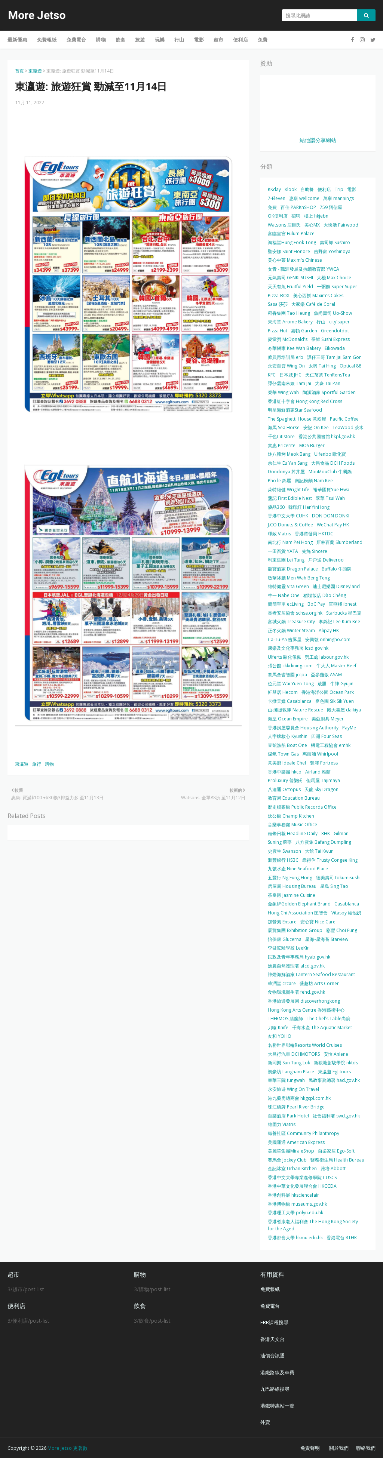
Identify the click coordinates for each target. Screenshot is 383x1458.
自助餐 (307, 189)
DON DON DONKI (330, 516)
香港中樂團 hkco (284, 772)
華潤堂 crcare (282, 983)
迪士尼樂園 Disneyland (336, 586)
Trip (339, 189)
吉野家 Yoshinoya (332, 251)
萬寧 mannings (338, 198)
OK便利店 (278, 216)
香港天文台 (272, 1339)
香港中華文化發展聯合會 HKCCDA (302, 1186)
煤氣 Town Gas (283, 754)
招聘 (295, 216)
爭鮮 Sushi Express (330, 339)
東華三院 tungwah (286, 1080)
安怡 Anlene (336, 1054)
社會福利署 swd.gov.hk (336, 1116)
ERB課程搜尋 (274, 1322)
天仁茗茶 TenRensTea (327, 375)
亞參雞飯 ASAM (326, 674)
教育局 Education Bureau (294, 798)
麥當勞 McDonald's (287, 339)
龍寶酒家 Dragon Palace (293, 569)
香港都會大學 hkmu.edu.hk (295, 1237)
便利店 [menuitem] (240, 39)
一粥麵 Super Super (337, 286)
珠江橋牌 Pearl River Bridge (296, 1107)
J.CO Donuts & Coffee (290, 525)
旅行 (36, 764)
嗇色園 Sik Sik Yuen (334, 701)
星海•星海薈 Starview (326, 939)
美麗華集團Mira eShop (291, 1151)
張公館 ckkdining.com (290, 665)
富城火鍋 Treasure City (291, 621)
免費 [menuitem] (262, 39)
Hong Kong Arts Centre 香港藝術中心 (306, 1010)
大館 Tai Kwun (319, 851)
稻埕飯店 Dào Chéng (324, 595)
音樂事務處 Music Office (292, 824)
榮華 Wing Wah (283, 392)
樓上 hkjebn (316, 216)
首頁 (19, 71)
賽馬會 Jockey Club (287, 1160)
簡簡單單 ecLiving (286, 604)
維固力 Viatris (281, 1124)
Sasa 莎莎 (278, 304)
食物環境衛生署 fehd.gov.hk (296, 992)
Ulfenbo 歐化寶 (330, 454)
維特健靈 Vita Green (288, 586)
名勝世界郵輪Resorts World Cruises (305, 1045)
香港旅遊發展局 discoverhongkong (304, 1001)
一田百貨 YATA (283, 551)
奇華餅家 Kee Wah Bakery (294, 348)
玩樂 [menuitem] (160, 39)
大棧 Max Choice (334, 277)
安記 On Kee (316, 427)
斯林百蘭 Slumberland (339, 542)
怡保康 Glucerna (284, 939)
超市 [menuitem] (218, 39)
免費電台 (270, 1305)
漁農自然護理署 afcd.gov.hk (296, 966)
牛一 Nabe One (284, 595)
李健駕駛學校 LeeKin (289, 948)
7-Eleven (276, 198)
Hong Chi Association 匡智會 (298, 913)
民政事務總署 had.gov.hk (334, 1080)
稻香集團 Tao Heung (289, 313)
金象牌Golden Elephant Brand (299, 904)
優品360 (276, 507)
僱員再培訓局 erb (285, 357)
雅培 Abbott (333, 1168)
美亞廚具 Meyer (328, 719)
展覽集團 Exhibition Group (295, 930)
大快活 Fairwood (341, 225)
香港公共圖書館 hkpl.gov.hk (326, 436)
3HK (325, 833)
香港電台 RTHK (342, 1237)
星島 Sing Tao (334, 886)
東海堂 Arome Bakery (290, 322)
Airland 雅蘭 (318, 772)
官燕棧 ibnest (342, 604)
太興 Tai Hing (322, 366)
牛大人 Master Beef (336, 665)
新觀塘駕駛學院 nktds (336, 1062)
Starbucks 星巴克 (343, 613)
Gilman (341, 833)
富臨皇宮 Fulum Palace (291, 233)
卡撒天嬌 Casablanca (290, 701)
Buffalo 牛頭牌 (337, 569)
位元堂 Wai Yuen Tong (291, 683)
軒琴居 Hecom (283, 692)
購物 (49, 764)
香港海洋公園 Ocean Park (327, 692)
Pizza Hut (277, 330)
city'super (339, 322)
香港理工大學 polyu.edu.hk (295, 1212)
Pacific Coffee (344, 419)
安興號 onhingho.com (327, 639)
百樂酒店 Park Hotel (288, 1116)
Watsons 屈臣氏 (284, 225)
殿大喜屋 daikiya (344, 710)
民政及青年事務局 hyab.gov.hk (299, 957)
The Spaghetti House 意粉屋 (297, 419)
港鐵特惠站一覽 (277, 1405)
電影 (351, 189)
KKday (274, 189)
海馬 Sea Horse (284, 427)
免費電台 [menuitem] (76, 39)
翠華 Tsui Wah (330, 498)
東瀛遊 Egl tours (334, 1071)
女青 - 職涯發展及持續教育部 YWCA (303, 269)
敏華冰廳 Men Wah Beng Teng (299, 578)
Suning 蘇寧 (280, 842)
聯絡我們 (366, 1448)
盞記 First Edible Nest (290, 498)
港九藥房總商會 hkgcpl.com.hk (299, 1098)
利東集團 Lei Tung (286, 560)
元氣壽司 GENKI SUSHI (290, 277)
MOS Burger (312, 445)
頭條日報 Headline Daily (293, 833)
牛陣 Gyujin (341, 683)
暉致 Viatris (279, 533)
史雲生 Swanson (284, 851)
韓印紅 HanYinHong (309, 507)
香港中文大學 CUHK (288, 516)
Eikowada (335, 348)
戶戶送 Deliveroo (326, 560)
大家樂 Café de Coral (313, 304)
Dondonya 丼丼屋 (286, 471)
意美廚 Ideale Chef (287, 763)
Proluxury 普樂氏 (285, 780)
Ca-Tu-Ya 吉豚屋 (284, 639)
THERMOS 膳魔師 (285, 1018)
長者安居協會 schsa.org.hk (295, 613)
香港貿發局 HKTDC (314, 533)
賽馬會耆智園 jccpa (287, 674)
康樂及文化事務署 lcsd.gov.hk (298, 648)
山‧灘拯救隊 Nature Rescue (295, 710)
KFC (272, 375)
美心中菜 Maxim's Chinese (295, 260)
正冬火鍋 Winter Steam (291, 630)
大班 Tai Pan (327, 383)
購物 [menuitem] (100, 39)
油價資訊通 (272, 1355)
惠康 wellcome (304, 198)
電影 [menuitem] (198, 39)
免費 (272, 207)
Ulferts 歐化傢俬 (284, 657)
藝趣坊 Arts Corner (319, 983)
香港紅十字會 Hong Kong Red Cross (305, 401)
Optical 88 (350, 366)
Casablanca (346, 904)
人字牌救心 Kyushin (287, 736)
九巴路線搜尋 (274, 1388)
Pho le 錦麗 (279, 480)
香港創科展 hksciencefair (293, 1195)
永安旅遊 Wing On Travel (293, 1089)
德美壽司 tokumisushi (338, 877)
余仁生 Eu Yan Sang (287, 463)
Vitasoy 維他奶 (346, 913)
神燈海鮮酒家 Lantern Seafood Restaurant (311, 974)
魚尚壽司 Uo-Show (333, 313)
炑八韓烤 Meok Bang (289, 454)
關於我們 (339, 1448)
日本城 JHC (290, 375)
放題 (322, 683)
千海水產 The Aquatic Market (322, 1027)
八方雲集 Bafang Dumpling (323, 842)
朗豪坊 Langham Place (291, 1071)
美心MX (312, 225)
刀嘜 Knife (278, 1027)
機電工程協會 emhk (330, 745)
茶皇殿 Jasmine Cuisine (291, 895)
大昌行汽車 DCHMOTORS (294, 1054)
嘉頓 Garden (304, 330)
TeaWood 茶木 (348, 427)
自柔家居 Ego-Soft (336, 1151)
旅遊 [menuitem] (140, 39)
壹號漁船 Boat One (287, 745)
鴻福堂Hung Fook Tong (292, 242)
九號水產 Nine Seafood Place (298, 868)
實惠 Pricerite (281, 445)
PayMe (349, 728)
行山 (320, 322)
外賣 (265, 1422)
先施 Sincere (314, 551)
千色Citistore (281, 436)
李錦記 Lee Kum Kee (339, 621)
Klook (291, 189)
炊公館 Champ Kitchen (291, 816)
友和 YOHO (279, 1036)
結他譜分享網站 (318, 140)
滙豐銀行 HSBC (283, 860)
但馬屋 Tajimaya (323, 780)
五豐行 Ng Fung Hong (290, 877)
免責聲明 (310, 1448)
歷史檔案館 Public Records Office (302, 807)
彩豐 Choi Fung (341, 930)
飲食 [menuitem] (120, 39)
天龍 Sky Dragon (321, 789)
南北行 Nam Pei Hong (290, 542)
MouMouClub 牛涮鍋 (330, 471)
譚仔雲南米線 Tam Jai (289, 383)
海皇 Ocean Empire (288, 719)
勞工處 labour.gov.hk (327, 657)
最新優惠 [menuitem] (17, 39)
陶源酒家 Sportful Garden (329, 392)
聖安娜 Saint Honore (289, 251)
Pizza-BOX (278, 295)
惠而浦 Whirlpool (320, 754)
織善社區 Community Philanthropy (303, 1133)
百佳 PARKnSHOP (298, 207)
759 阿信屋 (331, 207)
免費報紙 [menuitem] (47, 39)
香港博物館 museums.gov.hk (297, 1204)
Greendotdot (335, 330)
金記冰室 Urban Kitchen (292, 1168)
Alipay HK (329, 630)
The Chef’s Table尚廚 (328, 1018)
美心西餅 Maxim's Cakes (318, 295)
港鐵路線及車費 (277, 1372)
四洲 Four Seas (326, 736)
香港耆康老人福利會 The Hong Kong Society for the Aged (313, 1225)
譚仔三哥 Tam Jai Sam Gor (334, 357)
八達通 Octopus (284, 789)
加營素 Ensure (282, 922)
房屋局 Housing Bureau (292, 886)
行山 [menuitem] (179, 39)
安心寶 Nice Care (317, 922)
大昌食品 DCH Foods (333, 463)
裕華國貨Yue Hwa (331, 489)
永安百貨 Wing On (286, 366)
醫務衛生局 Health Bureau (337, 1160)
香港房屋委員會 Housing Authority (303, 728)
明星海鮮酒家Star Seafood (295, 410)
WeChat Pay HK (333, 525)
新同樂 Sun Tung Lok (289, 1062)
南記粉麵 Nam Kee (314, 480)
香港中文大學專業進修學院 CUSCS (302, 1177)
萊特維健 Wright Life (288, 489)
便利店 (324, 189)
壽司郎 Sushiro (335, 242)
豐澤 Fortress (324, 763)
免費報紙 (270, 1289)
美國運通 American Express (296, 1142)
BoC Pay (316, 604)
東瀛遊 (35, 71)
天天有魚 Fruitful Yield (290, 286)
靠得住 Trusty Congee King (330, 860)
